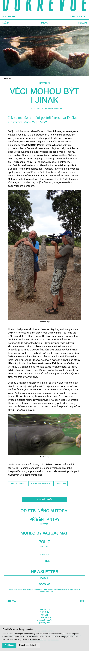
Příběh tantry (44, 569)
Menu (44, 22)
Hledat (82, 22)
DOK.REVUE (9, 16)
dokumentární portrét (41, 484)
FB (73, 16)
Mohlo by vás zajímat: (44, 583)
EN (85, 16)
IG (80, 16)
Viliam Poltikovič (54, 108)
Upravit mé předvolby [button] (28, 645)
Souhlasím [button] (9, 645)
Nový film (44, 83)
